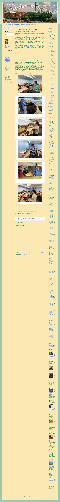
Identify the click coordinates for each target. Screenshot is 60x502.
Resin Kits (50, 304)
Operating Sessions (21, 219)
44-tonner (50, 118)
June (51, 43)
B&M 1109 (50, 123)
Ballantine (50, 128)
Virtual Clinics (51, 335)
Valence (50, 329)
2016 (50, 109)
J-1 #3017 (50, 216)
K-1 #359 (50, 228)
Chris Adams (8, 45)
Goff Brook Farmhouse (51, 195)
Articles (50, 122)
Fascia (50, 187)
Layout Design (51, 239)
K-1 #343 (50, 226)
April (51, 46)
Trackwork (50, 327)
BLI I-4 (50, 134)
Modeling (50, 254)
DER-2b (50, 157)
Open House (51, 272)
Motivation (50, 257)
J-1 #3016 (50, 215)
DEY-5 (50, 174)
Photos (50, 283)
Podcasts (50, 284)
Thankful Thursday (52, 318)
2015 (50, 110)
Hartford (50, 198)
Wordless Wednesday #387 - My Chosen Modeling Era (52, 96)
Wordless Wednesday (51, 345)
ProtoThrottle (26, 137)
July (26, 46)
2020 (50, 103)
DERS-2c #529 (51, 168)
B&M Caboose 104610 (51, 125)
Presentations (51, 286)
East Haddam (51, 184)
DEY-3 (50, 171)
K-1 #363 (50, 229)
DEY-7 (50, 181)
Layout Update (51, 241)
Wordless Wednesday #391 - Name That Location (52, 50)
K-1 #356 (50, 227)
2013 (50, 113)
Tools (50, 323)
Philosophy (51, 279)
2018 (50, 106)
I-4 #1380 (50, 203)
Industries (50, 205)
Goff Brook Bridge (52, 193)
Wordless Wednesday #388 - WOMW (52, 91)
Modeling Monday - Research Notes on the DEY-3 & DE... (52, 62)
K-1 (49, 223)
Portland (50, 285)
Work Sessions (51, 346)
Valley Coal (51, 330)
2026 (50, 28)
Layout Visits (51, 242)
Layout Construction (51, 237)
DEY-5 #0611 (51, 178)
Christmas (50, 145)
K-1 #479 (50, 233)
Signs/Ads (50, 315)
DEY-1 (50, 170)
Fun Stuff (50, 189)
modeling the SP (8, 72)
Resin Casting (51, 303)
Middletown (51, 251)
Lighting (50, 245)
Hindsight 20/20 (51, 200)
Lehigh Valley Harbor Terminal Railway (8, 77)
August (51, 40)
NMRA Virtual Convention (51, 268)
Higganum (50, 199)
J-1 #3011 (50, 211)
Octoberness (51, 270)
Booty (50, 136)
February (51, 99)
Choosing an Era (51, 141)
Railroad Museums (52, 297)
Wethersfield (51, 338)
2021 (50, 102)
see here (17, 34)
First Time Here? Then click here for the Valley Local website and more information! (21, 24)
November (52, 36)
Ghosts (50, 190)
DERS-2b (50, 161)
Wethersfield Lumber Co (51, 340)
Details (50, 169)
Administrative (51, 120)
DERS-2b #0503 (51, 162)
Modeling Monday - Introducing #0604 (52, 79)
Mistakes (50, 253)
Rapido (50, 299)
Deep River (51, 153)
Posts (6, 33)
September (30, 46)
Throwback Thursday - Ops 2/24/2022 (52, 87)
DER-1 (50, 154)
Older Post (42, 252)
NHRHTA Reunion (52, 266)
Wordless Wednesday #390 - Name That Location (52, 54)
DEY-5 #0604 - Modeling (51, 177)
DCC (50, 151)
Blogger (34, 496)
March (51, 47)
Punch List (50, 291)
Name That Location (51, 260)
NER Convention (51, 261)
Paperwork (50, 278)
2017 (50, 107)
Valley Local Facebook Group (20, 39)
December (52, 35)
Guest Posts (51, 197)
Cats (49, 140)
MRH (50, 258)
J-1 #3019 (50, 217)
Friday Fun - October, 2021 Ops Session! (52, 83)
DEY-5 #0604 (51, 175)
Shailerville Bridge (52, 312)
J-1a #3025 (51, 221)
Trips (50, 328)
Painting (50, 277)
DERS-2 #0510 (33, 137)
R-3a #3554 (51, 296)
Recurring (50, 300)
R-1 (49, 292)
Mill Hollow (50, 252)
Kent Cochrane (51, 234)
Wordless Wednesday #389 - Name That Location (52, 71)
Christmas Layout (52, 146)
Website (50, 337)
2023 (50, 32)
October (51, 38)
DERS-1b (50, 158)
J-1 (49, 209)
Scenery (50, 311)
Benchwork (51, 129)
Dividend (50, 183)
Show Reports (51, 314)
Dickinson (50, 182)
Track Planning (51, 324)
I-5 (49, 204)
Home (30, 252)
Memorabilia (51, 248)
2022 (50, 34)
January (51, 100)
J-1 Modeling (51, 220)
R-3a (50, 295)
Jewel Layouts (51, 222)
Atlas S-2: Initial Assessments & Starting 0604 (52, 58)
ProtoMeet (50, 289)
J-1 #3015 (50, 214)
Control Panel (51, 148)
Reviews (50, 305)
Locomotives (51, 247)
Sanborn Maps (51, 310)
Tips (49, 322)
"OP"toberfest (51, 117)
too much (26, 206)
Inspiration (50, 208)
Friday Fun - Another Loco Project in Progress (52, 67)
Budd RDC (50, 137)
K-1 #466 (50, 232)
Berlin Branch (51, 130)
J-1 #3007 (50, 210)
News (50, 263)
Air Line (50, 121)
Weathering (51, 336)
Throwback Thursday (51, 321)
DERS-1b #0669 (51, 159)
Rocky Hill (50, 306)
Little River (50, 246)
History (50, 202)
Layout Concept (51, 235)
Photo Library (51, 280)
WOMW (50, 343)
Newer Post (17, 252)
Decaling (50, 152)
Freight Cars (51, 188)
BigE (49, 131)
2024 (50, 31)
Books (50, 135)
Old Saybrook (51, 271)
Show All (11, 82)
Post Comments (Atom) (23, 254)
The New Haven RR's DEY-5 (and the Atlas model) (52, 75)
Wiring (50, 342)
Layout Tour (51, 240)
